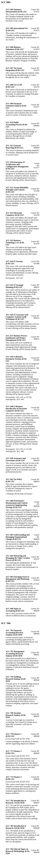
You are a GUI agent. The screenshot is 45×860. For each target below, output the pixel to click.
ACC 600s (6, 2)
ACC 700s (6, 623)
